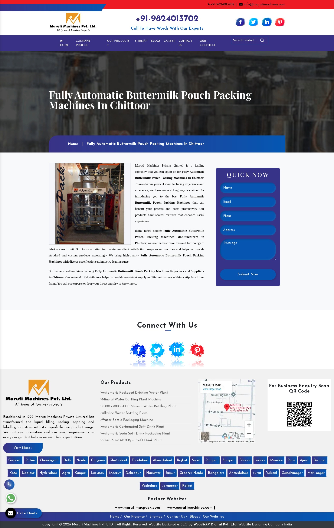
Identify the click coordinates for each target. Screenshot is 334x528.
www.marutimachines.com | (191, 508)
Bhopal (244, 460)
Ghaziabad (118, 460)
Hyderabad (48, 473)
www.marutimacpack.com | (139, 508)
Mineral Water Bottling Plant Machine (131, 399)
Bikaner (320, 460)
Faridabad (140, 460)
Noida (81, 460)
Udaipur (28, 473)
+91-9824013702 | (222, 4)
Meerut (115, 473)
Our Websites (213, 516)
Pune (291, 460)
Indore (260, 460)
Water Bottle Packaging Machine (127, 420)
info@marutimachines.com (262, 4)
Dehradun (133, 473)
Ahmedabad (162, 460)
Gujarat (14, 460)
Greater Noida (191, 473)
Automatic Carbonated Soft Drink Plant (132, 427)
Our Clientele (208, 43)
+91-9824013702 (167, 19)
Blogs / (195, 516)
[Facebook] (240, 21)
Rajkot (182, 460)
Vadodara (149, 486)
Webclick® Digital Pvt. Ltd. (215, 524)
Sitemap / (157, 516)
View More (22, 448)
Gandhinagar (292, 473)
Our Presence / (135, 516)
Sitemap (141, 41)
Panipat (211, 460)
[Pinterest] (280, 21)
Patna (30, 460)
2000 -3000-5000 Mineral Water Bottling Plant (138, 406)
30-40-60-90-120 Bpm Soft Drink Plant (131, 440)
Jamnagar (170, 486)
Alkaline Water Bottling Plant (124, 413)
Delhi (67, 460)
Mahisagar (316, 473)
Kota (13, 473)
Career (169, 41)
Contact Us (185, 43)
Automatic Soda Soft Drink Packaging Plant (135, 433)
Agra (66, 473)
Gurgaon (98, 460)
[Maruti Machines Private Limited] (38, 394)
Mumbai (276, 460)
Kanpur (80, 473)
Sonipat (229, 460)
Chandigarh (49, 460)
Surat (196, 460)
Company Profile (83, 43)
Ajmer (304, 460)
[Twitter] (253, 21)
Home (64, 43)
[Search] (274, 41)
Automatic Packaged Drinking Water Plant (134, 392)
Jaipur (170, 473)
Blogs (155, 41)
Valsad (271, 473)
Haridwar (153, 473)
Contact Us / (177, 516)
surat (257, 473)
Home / (116, 516)
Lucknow (97, 473)
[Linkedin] (266, 21)
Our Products (118, 43)
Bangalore (216, 473)
